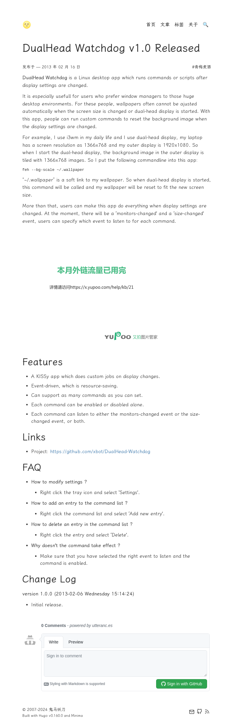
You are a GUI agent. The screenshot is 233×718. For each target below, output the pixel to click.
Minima (77, 716)
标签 (179, 24)
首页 (151, 24)
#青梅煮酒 (201, 67)
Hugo (43, 716)
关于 (193, 24)
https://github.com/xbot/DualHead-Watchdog (100, 451)
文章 (165, 24)
